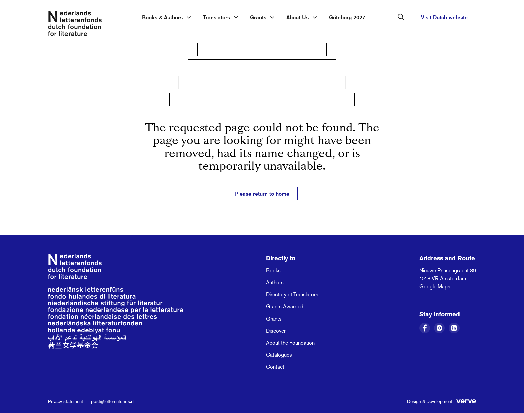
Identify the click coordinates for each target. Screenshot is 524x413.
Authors (275, 282)
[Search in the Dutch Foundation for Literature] (401, 17)
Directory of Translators (292, 294)
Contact (275, 366)
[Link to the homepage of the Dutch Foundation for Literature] (74, 25)
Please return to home (262, 193)
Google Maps (434, 286)
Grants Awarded (284, 306)
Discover (276, 330)
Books (273, 270)
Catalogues (279, 354)
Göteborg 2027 (347, 17)
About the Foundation (290, 342)
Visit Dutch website (444, 17)
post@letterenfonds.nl (112, 401)
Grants (274, 318)
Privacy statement (65, 401)
